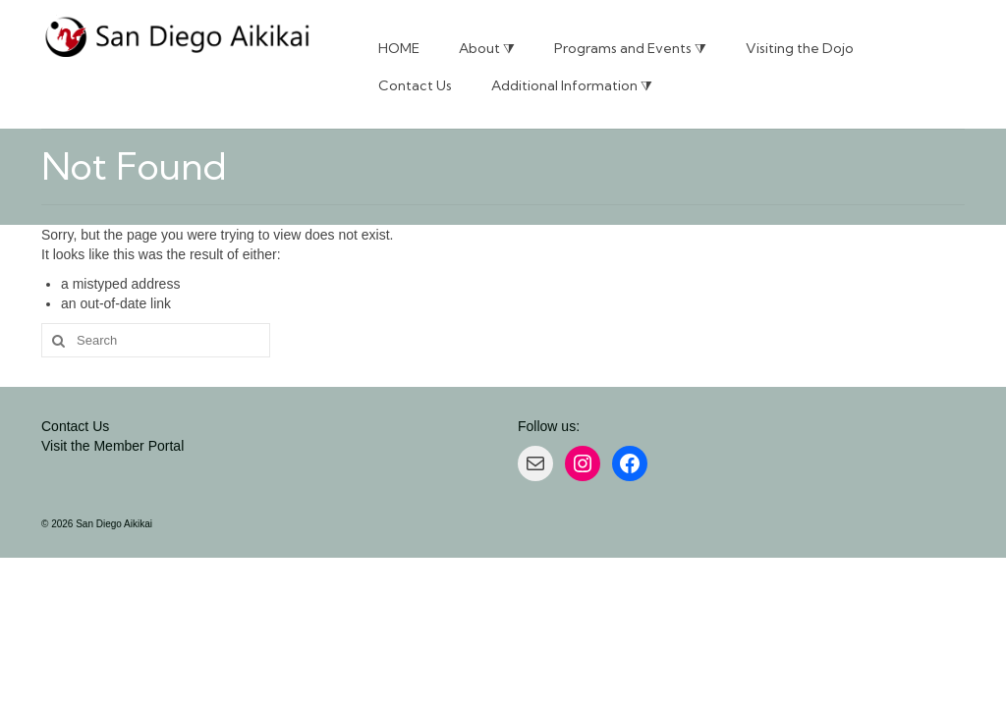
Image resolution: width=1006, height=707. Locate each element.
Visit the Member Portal (112, 446)
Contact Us (75, 426)
